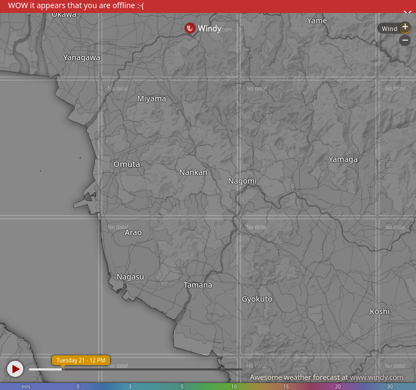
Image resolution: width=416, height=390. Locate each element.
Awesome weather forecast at (327, 377)
